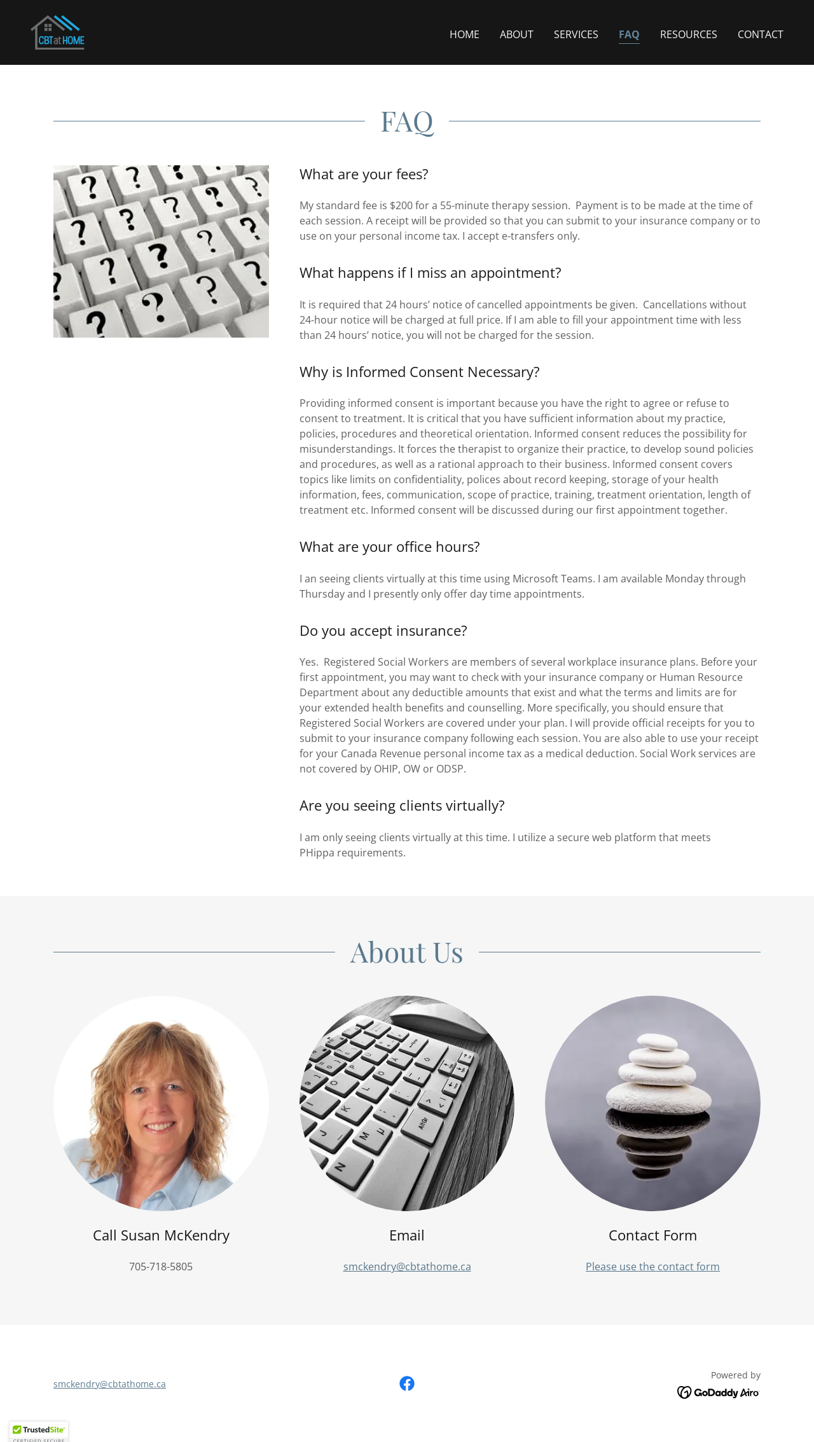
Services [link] (576, 34)
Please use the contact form (653, 1267)
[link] (58, 31)
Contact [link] (760, 34)
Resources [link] (688, 34)
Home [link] (464, 34)
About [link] (517, 34)
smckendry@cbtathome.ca (407, 1267)
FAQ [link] (629, 34)
